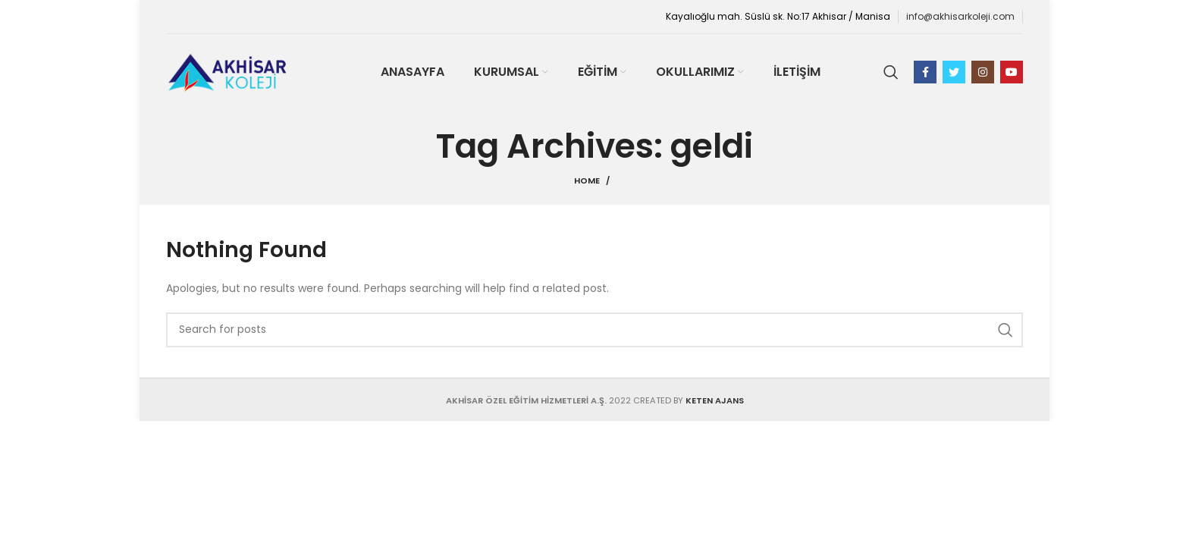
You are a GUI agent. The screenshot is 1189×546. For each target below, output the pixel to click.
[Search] (891, 72)
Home (587, 180)
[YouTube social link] (1011, 72)
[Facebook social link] (925, 72)
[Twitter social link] (954, 72)
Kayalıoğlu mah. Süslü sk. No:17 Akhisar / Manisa (778, 16)
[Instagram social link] (982, 72)
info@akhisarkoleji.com (960, 16)
